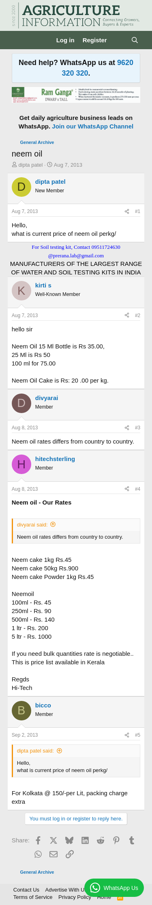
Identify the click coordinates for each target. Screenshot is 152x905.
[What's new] (119, 40)
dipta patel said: (35, 751)
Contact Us (26, 890)
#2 (137, 315)
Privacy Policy (74, 897)
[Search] (135, 40)
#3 (137, 428)
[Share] (127, 211)
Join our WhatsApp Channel (92, 126)
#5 (137, 735)
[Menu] (18, 40)
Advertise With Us (66, 890)
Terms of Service (33, 897)
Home (104, 897)
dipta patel (30, 165)
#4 (137, 489)
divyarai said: (32, 525)
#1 (137, 211)
